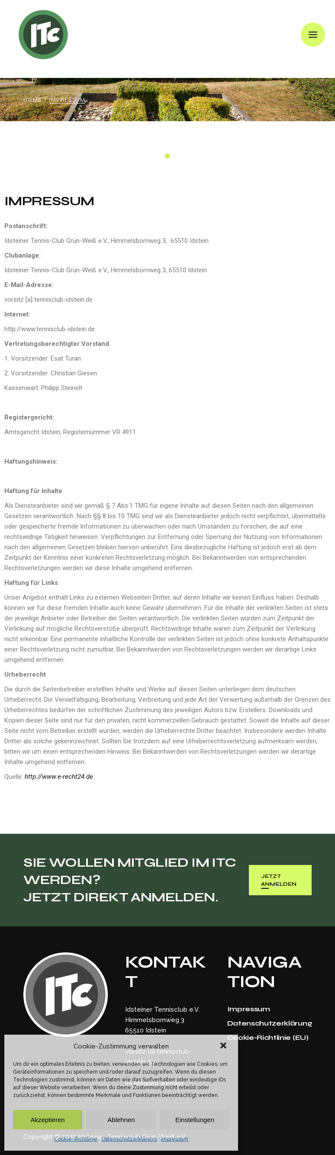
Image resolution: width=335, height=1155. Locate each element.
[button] (224, 1046)
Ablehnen (121, 1119)
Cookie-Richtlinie (75, 1139)
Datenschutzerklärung (129, 1139)
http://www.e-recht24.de (59, 777)
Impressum (174, 1139)
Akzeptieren (47, 1119)
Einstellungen (194, 1119)
